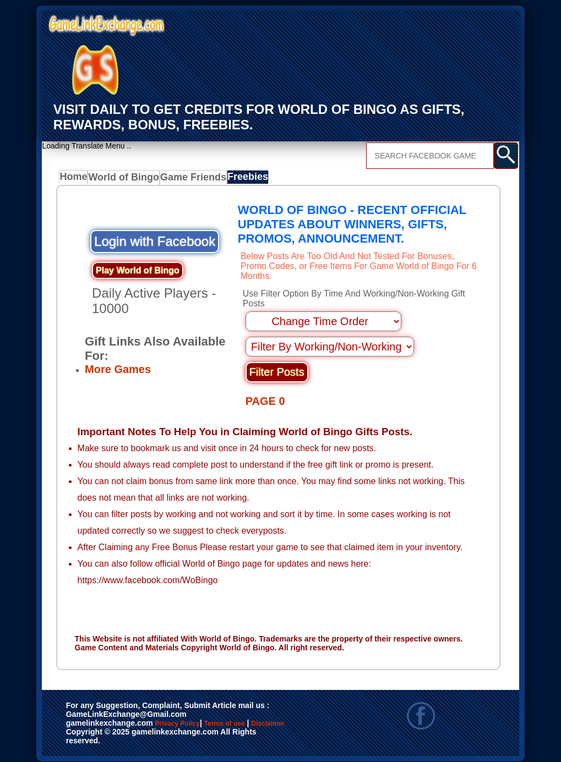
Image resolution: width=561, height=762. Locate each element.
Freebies (246, 179)
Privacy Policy (188, 719)
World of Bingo (126, 179)
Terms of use (256, 719)
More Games (118, 370)
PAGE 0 (265, 380)
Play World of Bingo (137, 272)
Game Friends (191, 179)
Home (75, 179)
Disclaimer (91, 730)
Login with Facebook (154, 242)
